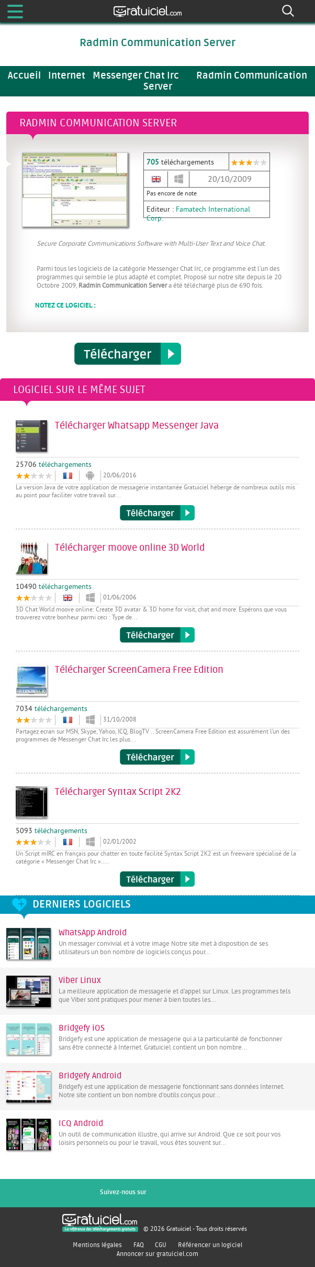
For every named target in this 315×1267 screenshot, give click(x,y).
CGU (160, 1245)
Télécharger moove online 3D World (157, 635)
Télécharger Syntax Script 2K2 (157, 879)
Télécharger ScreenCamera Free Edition (157, 757)
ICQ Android (81, 1123)
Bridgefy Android (90, 1075)
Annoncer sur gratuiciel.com (157, 1254)
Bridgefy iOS (82, 1028)
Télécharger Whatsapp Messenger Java (157, 513)
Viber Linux (80, 980)
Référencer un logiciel (210, 1245)
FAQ (138, 1245)
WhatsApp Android (93, 932)
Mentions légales (97, 1245)
